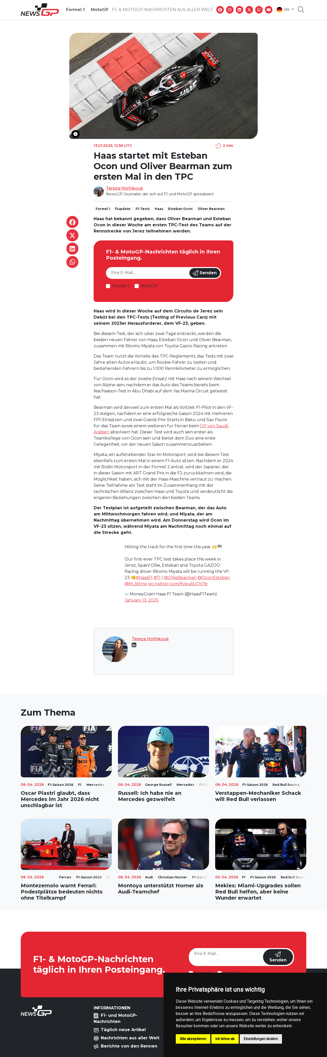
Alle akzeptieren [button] (193, 1039)
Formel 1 (75, 9)
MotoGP (99, 9)
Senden (205, 273)
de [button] (284, 10)
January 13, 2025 (141, 600)
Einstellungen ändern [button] (261, 1039)
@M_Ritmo (136, 583)
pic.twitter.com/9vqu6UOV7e (178, 583)
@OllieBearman (180, 577)
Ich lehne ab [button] (225, 1039)
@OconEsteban (214, 577)
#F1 (157, 577)
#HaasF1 (144, 577)
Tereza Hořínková (124, 188)
